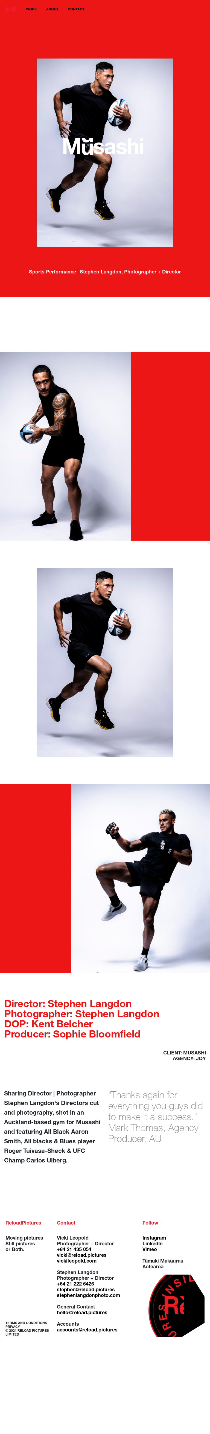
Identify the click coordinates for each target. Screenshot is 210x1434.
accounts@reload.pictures (87, 1330)
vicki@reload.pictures (82, 1255)
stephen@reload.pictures (86, 1290)
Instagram (154, 1238)
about (52, 9)
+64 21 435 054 (74, 1250)
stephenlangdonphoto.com (88, 1295)
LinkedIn (152, 1244)
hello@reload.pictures (82, 1313)
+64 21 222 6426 (75, 1284)
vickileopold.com (77, 1261)
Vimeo (149, 1250)
